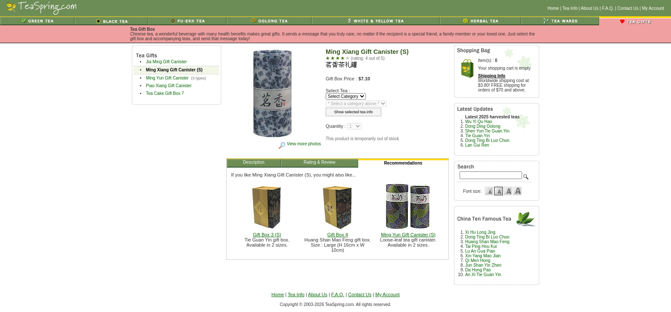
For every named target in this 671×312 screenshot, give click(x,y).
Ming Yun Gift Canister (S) (408, 232)
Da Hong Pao (478, 270)
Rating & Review (320, 163)
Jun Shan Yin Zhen (483, 265)
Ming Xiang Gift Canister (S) (174, 70)
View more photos (299, 143)
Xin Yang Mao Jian (483, 255)
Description (254, 163)
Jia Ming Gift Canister (166, 61)
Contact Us (628, 8)
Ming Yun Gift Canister (167, 78)
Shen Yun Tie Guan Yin (487, 131)
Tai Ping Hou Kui (481, 246)
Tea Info (570, 8)
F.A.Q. (608, 8)
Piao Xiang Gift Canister (169, 85)
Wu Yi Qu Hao (478, 121)
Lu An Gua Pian (480, 251)
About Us (589, 8)
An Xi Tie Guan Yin (483, 274)
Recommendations (403, 164)
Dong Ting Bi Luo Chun (487, 140)
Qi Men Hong (477, 260)
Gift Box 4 (337, 232)
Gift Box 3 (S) (267, 232)
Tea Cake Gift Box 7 (165, 93)
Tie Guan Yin (477, 135)
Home (553, 8)
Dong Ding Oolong (482, 126)
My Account (653, 8)
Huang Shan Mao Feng (487, 241)
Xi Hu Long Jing (480, 232)
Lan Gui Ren (477, 145)
